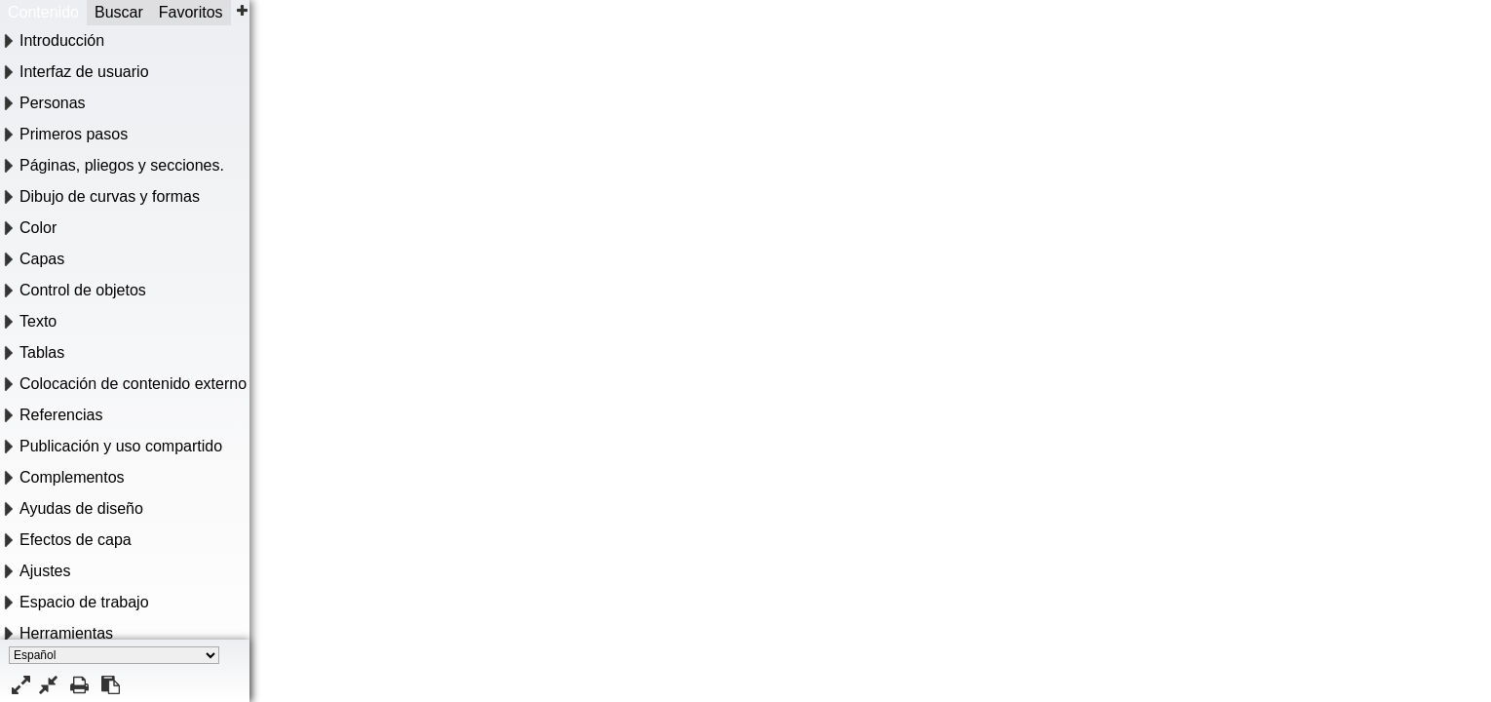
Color (38, 227)
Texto (38, 321)
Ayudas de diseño (81, 508)
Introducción (61, 40)
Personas (52, 103)
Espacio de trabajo (84, 602)
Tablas (41, 352)
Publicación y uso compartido (120, 446)
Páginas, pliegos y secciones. (121, 165)
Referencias (60, 415)
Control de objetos (82, 290)
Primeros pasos (73, 134)
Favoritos (191, 12)
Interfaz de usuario (84, 71)
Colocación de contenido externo (133, 383)
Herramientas (66, 633)
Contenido (43, 12)
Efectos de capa (75, 539)
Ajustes (44, 571)
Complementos (72, 477)
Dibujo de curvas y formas (109, 196)
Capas (41, 259)
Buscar (119, 12)
